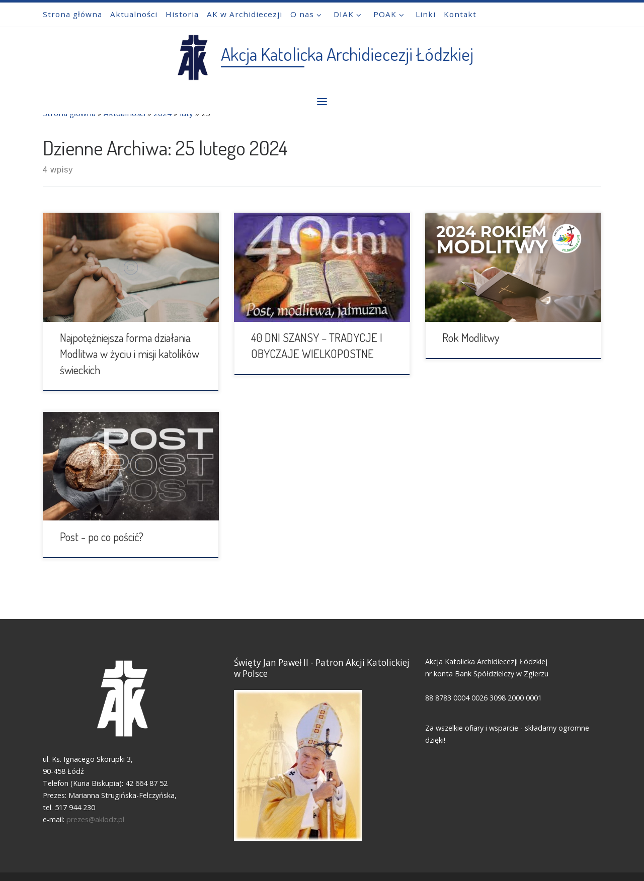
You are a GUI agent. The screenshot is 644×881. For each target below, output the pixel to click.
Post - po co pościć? (101, 537)
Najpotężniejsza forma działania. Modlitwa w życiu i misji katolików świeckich (129, 353)
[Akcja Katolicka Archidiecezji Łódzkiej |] (192, 54)
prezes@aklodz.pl (96, 820)
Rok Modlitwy (471, 337)
